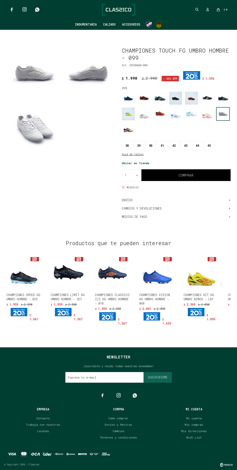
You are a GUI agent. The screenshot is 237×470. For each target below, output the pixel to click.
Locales (43, 431)
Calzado (109, 24)
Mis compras (194, 425)
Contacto (43, 418)
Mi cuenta (194, 418)
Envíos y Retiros (118, 425)
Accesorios (131, 24)
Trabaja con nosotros (43, 425)
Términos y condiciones (118, 437)
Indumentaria (86, 24)
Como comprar (118, 418)
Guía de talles (133, 154)
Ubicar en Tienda (135, 163)
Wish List (194, 437)
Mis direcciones (194, 431)
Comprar (186, 175)
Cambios (118, 431)
